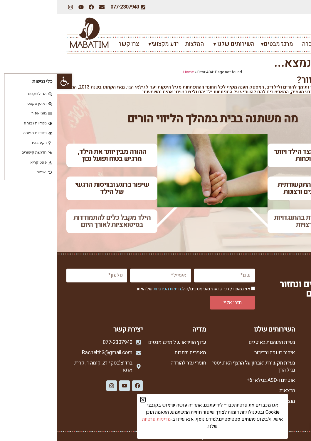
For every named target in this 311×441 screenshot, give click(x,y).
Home (131, 72)
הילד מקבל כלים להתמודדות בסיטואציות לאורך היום (55, 221)
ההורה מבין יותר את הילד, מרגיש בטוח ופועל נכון (55, 155)
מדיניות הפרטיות (111, 288)
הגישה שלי (290, 373)
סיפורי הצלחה (287, 383)
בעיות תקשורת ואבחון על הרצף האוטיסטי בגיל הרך (196, 366)
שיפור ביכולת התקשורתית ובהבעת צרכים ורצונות (256, 188)
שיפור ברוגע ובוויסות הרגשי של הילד (55, 188)
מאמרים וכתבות (133, 352)
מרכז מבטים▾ (220, 44)
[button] (7, 81)
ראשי (295, 44)
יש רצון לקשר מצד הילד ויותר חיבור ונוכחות (256, 155)
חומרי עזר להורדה (131, 363)
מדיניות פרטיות (286, 404)
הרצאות (230, 390)
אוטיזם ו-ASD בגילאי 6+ (214, 380)
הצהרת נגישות (287, 414)
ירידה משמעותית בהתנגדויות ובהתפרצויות (256, 221)
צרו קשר (72, 44)
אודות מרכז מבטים (283, 352)
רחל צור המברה (262, 44)
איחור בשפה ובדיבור (217, 352)
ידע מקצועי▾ (105, 44)
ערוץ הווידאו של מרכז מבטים (120, 342)
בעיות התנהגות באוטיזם (214, 342)
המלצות (137, 44)
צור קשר (293, 394)
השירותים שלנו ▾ (175, 44)
